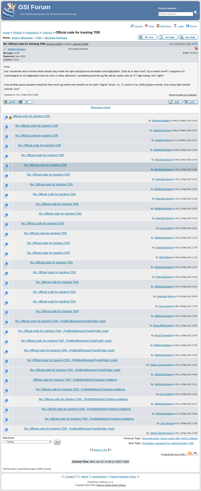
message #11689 (80, 44)
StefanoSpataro (17, 49)
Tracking (47, 32)
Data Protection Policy (123, 476)
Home (191, 26)
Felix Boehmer (164, 276)
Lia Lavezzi (166, 228)
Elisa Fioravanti (164, 335)
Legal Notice (99, 476)
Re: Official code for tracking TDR (24, 43)
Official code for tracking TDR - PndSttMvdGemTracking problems (75, 379)
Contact (69, 476)
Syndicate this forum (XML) (173, 454)
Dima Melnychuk (163, 325)
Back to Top (100, 449)
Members (163, 26)
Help (149, 26)
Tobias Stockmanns (161, 364)
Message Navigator (56, 37)
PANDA (17, 32)
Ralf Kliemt (165, 257)
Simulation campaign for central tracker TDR (168, 443)
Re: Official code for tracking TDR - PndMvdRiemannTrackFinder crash (60, 321)
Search (137, 26)
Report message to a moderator (183, 95)
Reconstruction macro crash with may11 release (170, 438)
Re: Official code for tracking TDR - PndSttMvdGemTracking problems (80, 389)
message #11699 (54, 44)
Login (179, 26)
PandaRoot (32, 32)
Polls (39, 37)
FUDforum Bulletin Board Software (111, 485)
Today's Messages (22, 37)
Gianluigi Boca (161, 130)
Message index (100, 107)
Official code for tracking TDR (31, 116)
